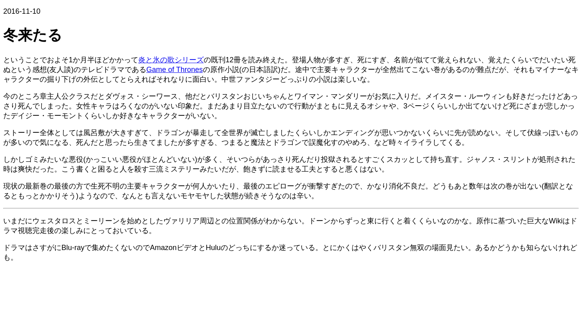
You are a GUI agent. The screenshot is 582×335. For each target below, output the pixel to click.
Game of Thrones (174, 70)
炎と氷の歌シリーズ (171, 60)
